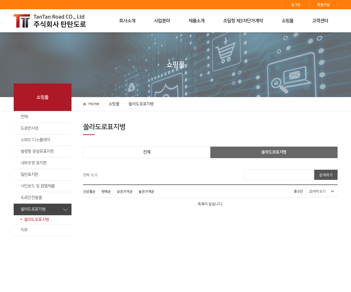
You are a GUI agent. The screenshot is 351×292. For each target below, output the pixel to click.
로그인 (296, 4)
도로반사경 (44, 128)
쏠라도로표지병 (44, 209)
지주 (44, 229)
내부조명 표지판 (44, 162)
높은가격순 (146, 191)
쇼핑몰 (288, 20)
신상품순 (89, 191)
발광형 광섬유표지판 (44, 151)
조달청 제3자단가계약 (243, 20)
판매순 (106, 191)
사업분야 (162, 20)
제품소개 (197, 20)
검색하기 (325, 175)
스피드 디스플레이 (44, 139)
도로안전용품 (44, 197)
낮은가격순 (125, 191)
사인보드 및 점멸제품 (44, 185)
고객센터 (320, 20)
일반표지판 (44, 174)
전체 (24, 116)
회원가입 (323, 4)
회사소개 (127, 20)
